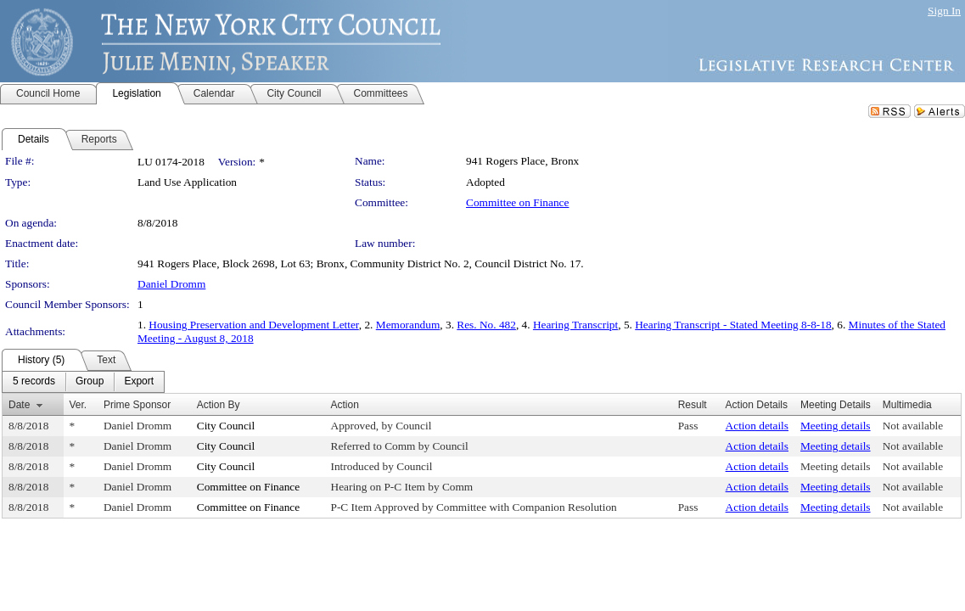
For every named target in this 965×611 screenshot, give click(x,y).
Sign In (944, 10)
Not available (913, 425)
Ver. (78, 405)
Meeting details (835, 425)
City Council (226, 425)
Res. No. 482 (486, 324)
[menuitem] (34, 382)
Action (345, 405)
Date (19, 405)
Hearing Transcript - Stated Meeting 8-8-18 (733, 324)
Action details (757, 425)
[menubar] (83, 382)
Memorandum (408, 324)
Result (692, 405)
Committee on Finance (517, 202)
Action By (218, 405)
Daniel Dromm (171, 283)
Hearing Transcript (575, 324)
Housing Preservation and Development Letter (253, 324)
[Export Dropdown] (139, 382)
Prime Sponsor (137, 405)
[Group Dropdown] (89, 382)
